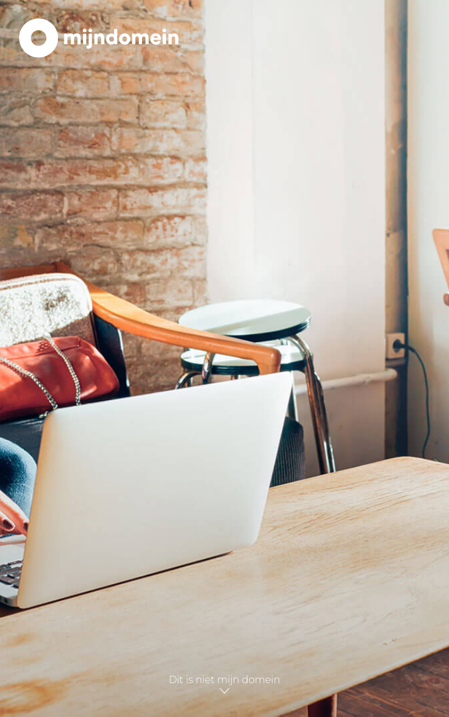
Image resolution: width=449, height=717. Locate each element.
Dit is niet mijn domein (224, 685)
